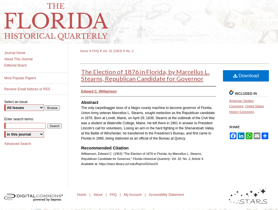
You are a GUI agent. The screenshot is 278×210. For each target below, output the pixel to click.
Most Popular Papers (20, 78)
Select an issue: (16, 102)
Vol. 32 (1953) (112, 51)
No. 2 (129, 51)
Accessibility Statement (166, 195)
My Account (133, 195)
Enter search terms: (19, 119)
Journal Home (15, 53)
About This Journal (18, 59)
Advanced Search (17, 144)
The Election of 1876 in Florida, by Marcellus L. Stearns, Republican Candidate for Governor (145, 75)
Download (246, 75)
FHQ (95, 51)
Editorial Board (15, 65)
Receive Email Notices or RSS (27, 89)
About (99, 195)
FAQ (113, 195)
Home (84, 51)
